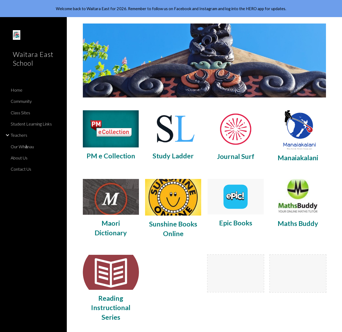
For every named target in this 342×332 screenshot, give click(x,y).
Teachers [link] (19, 135)
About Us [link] (19, 157)
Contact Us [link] (21, 168)
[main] (111, 155)
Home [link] (16, 89)
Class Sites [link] (20, 112)
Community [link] (21, 101)
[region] (171, 8)
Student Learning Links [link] (31, 123)
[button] (335, 24)
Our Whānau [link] (22, 146)
